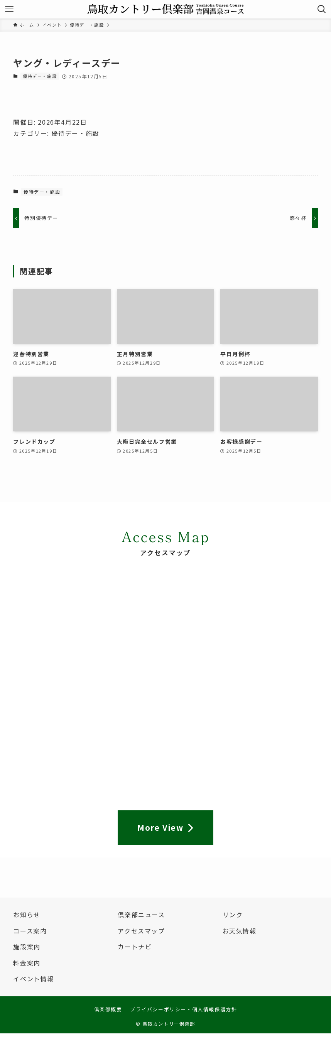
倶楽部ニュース (141, 914)
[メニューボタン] (9, 9)
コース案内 (30, 930)
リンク (233, 914)
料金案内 (26, 962)
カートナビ (135, 946)
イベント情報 (33, 978)
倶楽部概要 (108, 1009)
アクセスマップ (141, 930)
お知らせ (26, 914)
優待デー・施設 (40, 76)
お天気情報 (240, 930)
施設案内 (26, 946)
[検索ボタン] (321, 9)
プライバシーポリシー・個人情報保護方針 (183, 1009)
